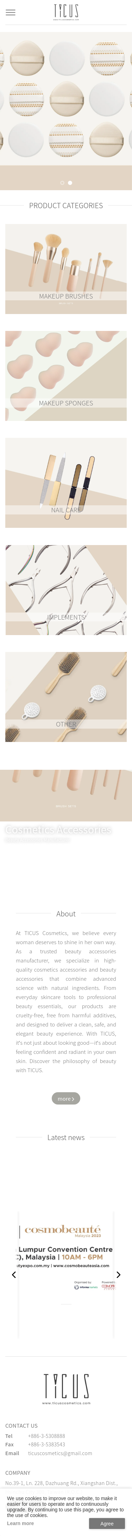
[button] (62, 183)
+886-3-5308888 (46, 1435)
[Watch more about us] (66, 1098)
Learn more (20, 1523)
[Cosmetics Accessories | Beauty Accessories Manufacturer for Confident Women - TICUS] (66, 12)
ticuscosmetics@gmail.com (60, 1453)
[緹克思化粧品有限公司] (66, 1389)
